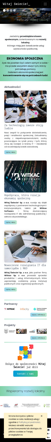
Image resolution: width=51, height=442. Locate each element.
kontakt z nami (25, 373)
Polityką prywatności (29, 422)
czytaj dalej (10, 152)
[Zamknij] (42, 416)
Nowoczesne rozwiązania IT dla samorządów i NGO (25, 266)
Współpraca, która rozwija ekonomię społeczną (22, 196)
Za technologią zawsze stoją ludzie (23, 126)
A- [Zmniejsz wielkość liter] (48, 433)
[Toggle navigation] (45, 4)
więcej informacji (38, 314)
